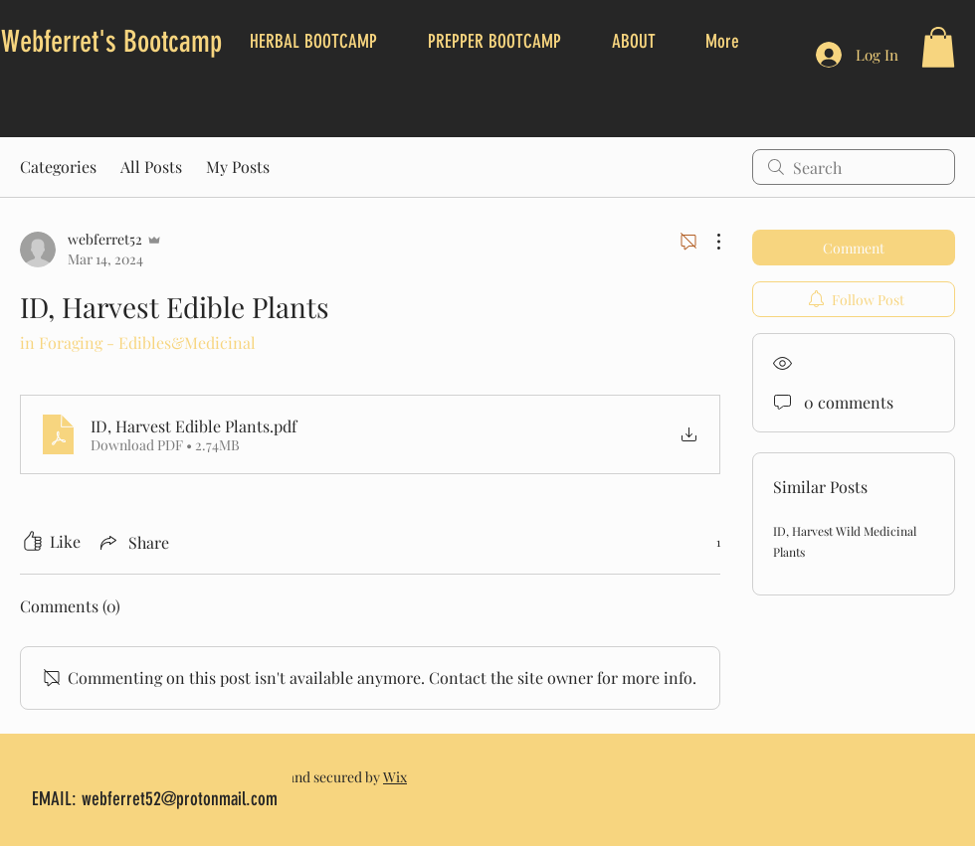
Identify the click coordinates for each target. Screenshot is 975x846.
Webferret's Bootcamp (111, 42)
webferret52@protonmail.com (180, 798)
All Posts (151, 166)
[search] (853, 167)
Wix (395, 776)
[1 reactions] (707, 542)
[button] (938, 47)
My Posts (238, 166)
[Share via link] (133, 542)
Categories (58, 166)
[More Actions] (708, 242)
